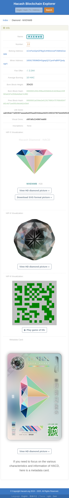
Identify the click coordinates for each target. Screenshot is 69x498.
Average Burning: (15, 77)
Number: (19, 44)
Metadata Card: (16, 339)
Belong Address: (16, 51)
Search (49, 10)
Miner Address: (16, 60)
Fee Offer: (18, 70)
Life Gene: (18, 110)
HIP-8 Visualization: (14, 213)
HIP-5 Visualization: (14, 132)
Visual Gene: (17, 119)
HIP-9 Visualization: (14, 276)
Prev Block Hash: (15, 100)
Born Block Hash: (15, 91)
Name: (20, 36)
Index (5, 20)
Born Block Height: (15, 84)
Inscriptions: (18, 126)
